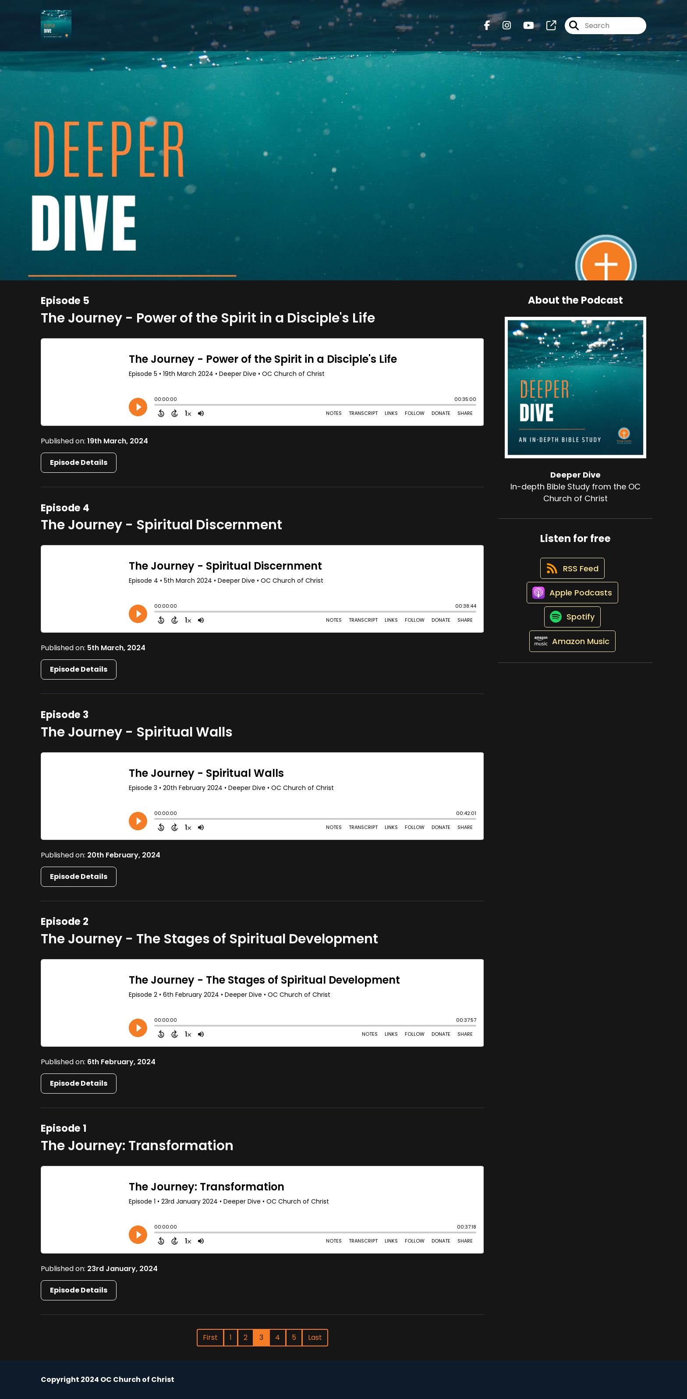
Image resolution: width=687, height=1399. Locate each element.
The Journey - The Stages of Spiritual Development (209, 939)
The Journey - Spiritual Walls (137, 732)
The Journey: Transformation (137, 1146)
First (210, 1337)
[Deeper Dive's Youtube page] (523, 28)
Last (315, 1337)
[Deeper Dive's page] (546, 28)
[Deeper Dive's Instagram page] (501, 28)
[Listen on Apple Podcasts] (570, 606)
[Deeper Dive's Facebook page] (487, 28)
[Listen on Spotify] (571, 638)
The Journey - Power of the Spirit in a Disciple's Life (208, 318)
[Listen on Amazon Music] (571, 669)
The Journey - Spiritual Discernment (161, 525)
